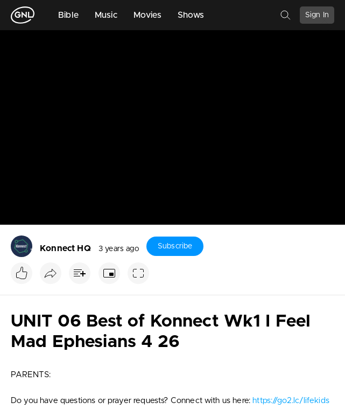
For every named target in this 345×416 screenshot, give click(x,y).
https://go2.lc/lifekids (290, 401)
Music (106, 15)
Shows (191, 15)
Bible (68, 15)
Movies (147, 15)
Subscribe (175, 246)
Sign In (317, 15)
